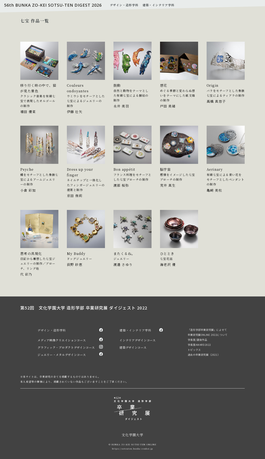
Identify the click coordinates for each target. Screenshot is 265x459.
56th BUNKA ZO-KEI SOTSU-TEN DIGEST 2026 (53, 5)
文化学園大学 (132, 434)
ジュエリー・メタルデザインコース (61, 355)
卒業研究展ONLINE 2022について (208, 334)
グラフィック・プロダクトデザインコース (66, 347)
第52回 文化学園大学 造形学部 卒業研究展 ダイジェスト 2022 (83, 308)
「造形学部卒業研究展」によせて (207, 329)
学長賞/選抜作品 (197, 339)
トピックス (194, 349)
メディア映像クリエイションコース (61, 340)
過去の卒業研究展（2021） (204, 354)
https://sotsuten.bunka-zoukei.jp (132, 448)
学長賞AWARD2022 (199, 344)
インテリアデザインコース (137, 340)
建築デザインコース (132, 347)
